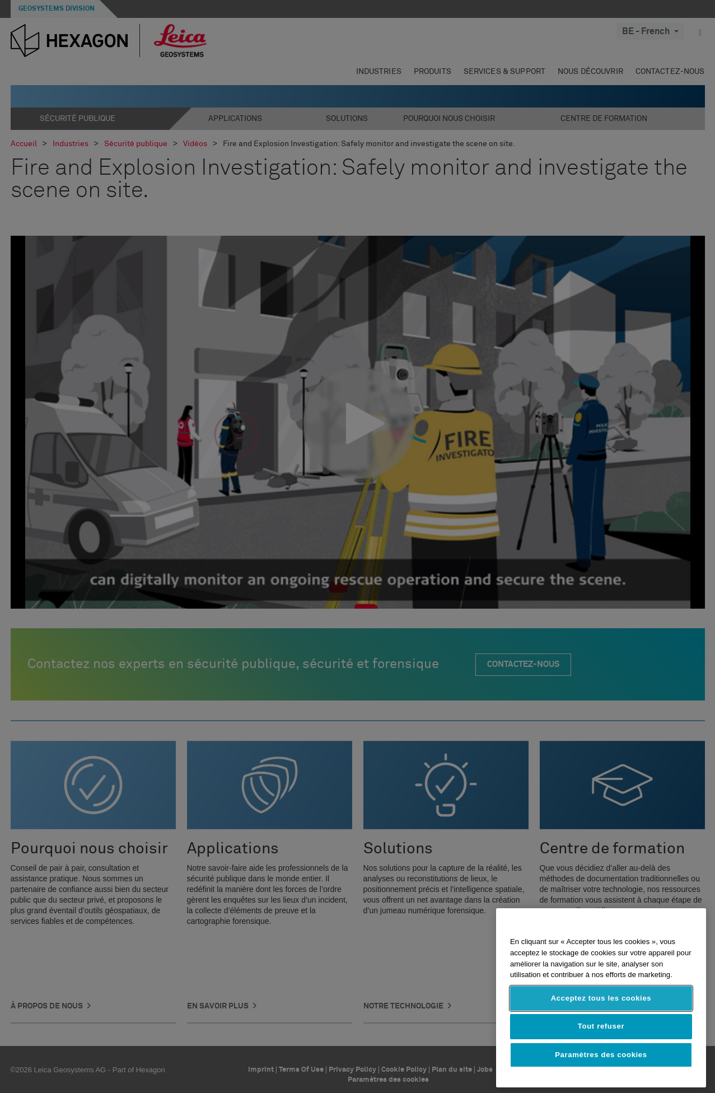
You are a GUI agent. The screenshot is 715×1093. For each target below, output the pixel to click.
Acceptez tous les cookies (601, 998)
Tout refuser (601, 1026)
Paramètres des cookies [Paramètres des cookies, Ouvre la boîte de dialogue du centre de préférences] (601, 1054)
